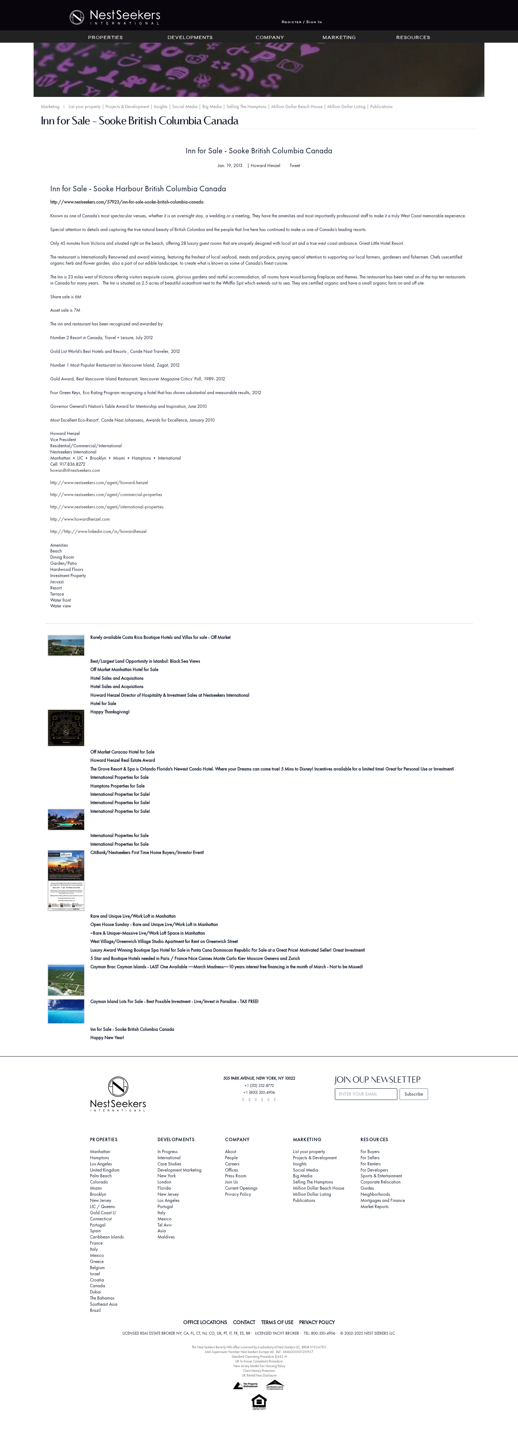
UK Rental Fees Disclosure (259, 1375)
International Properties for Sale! (120, 794)
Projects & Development (127, 106)
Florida (164, 1188)
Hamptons (99, 1158)
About (230, 1152)
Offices (231, 1170)
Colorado (99, 1182)
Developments (190, 38)
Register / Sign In (302, 22)
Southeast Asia (103, 1304)
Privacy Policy (238, 1194)
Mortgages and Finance (383, 1200)
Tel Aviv (164, 1225)
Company (270, 38)
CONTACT (244, 1322)
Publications (381, 106)
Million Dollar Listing (346, 106)
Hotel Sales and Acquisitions (116, 678)
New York (166, 1176)
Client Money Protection (259, 1370)
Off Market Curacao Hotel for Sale (122, 752)
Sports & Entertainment (381, 1176)
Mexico (97, 1255)
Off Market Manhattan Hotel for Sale (124, 669)
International (169, 1158)
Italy (94, 1249)
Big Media (212, 106)
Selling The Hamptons (246, 106)
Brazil (95, 1310)
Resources (413, 38)
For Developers (374, 1170)
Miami (96, 1188)
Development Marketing (179, 1170)
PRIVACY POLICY (317, 1322)
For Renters (371, 1164)
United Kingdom (105, 1170)
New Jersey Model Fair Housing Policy (259, 1366)
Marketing (339, 38)
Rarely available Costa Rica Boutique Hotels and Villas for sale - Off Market (160, 637)
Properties (105, 38)
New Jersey (100, 1200)
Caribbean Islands (107, 1237)
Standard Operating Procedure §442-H (259, 1356)
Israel (95, 1274)
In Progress (167, 1152)
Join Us (231, 1182)
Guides (367, 1188)
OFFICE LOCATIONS (205, 1322)
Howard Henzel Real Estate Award (122, 760)
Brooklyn (98, 1194)
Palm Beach (101, 1176)
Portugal (97, 1225)
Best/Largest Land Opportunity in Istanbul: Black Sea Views (145, 661)
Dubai (95, 1292)
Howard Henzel (265, 165)
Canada (97, 1286)
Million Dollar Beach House (297, 106)
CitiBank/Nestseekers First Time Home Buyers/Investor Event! (147, 852)
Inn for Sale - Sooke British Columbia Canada (259, 150)
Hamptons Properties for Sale (117, 786)
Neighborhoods (375, 1194)
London (164, 1182)
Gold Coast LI (103, 1213)
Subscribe (414, 1094)
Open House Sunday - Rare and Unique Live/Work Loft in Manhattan (154, 924)
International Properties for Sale (119, 777)
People (231, 1158)
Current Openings (241, 1188)
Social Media (185, 106)
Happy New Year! (107, 1038)
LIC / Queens (102, 1207)
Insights (161, 106)
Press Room (235, 1176)
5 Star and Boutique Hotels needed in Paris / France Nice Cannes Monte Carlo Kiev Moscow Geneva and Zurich (195, 958)
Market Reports (375, 1207)
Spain (95, 1231)
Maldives (166, 1237)
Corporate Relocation (381, 1182)
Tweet (295, 166)
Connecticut (101, 1219)
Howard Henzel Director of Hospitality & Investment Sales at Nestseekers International (169, 695)
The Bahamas (102, 1298)
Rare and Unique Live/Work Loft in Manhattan (133, 916)
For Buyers (370, 1152)
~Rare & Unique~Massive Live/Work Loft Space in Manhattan (147, 933)
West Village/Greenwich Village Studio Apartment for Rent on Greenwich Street (164, 941)
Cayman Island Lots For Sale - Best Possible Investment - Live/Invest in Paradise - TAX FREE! (174, 1001)
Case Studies (169, 1164)
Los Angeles (101, 1164)
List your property (85, 106)
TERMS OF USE (277, 1322)
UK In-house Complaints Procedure (259, 1361)
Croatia (97, 1280)
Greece (97, 1261)
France (96, 1243)
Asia (161, 1231)
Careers (232, 1164)
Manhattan (100, 1152)
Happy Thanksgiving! (110, 712)
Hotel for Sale (103, 703)
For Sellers (370, 1158)
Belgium (97, 1268)
